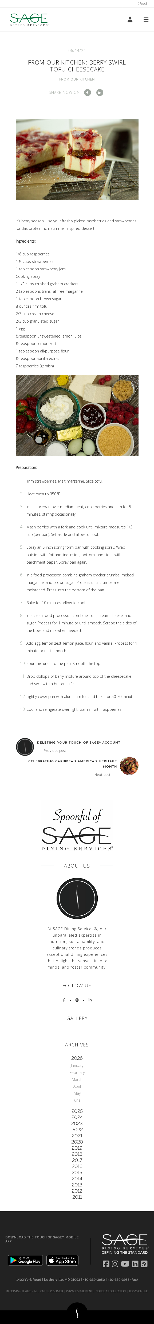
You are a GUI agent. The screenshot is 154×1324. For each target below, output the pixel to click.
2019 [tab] (77, 1148)
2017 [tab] (77, 1160)
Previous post (55, 751)
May (77, 1093)
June (77, 1100)
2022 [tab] (77, 1130)
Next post (102, 775)
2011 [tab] (77, 1197)
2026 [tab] (77, 1058)
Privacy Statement (79, 1291)
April (77, 1086)
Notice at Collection (111, 1291)
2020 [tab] (77, 1142)
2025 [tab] (77, 1111)
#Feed (142, 3)
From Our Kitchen (77, 79)
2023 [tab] (77, 1123)
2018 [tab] (77, 1154)
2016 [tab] (77, 1166)
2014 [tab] (77, 1179)
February (77, 1072)
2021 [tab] (77, 1136)
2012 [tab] (77, 1191)
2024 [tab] (77, 1117)
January (77, 1065)
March (77, 1079)
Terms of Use (138, 1291)
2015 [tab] (77, 1172)
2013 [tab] (77, 1185)
